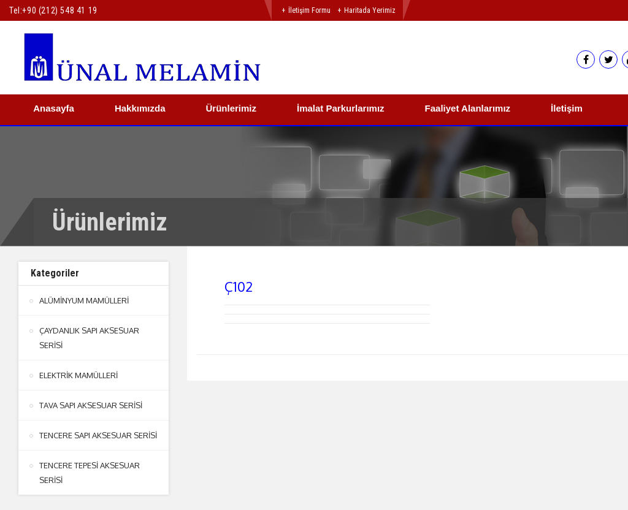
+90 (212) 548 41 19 (59, 10)
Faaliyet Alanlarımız (468, 108)
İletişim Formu (309, 10)
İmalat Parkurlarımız (341, 108)
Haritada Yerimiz (370, 10)
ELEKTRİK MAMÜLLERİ (78, 375)
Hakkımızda (140, 108)
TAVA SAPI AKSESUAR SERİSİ (90, 405)
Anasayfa (53, 108)
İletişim (567, 108)
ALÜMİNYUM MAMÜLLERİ (84, 300)
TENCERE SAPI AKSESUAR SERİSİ (98, 435)
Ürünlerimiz (230, 108)
